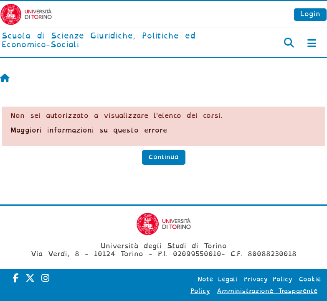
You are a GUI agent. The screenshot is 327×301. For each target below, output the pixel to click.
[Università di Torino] (26, 14)
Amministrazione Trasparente (267, 291)
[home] (109, 41)
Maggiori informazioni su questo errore (88, 130)
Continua (164, 157)
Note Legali (217, 279)
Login (310, 14)
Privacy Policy (268, 279)
